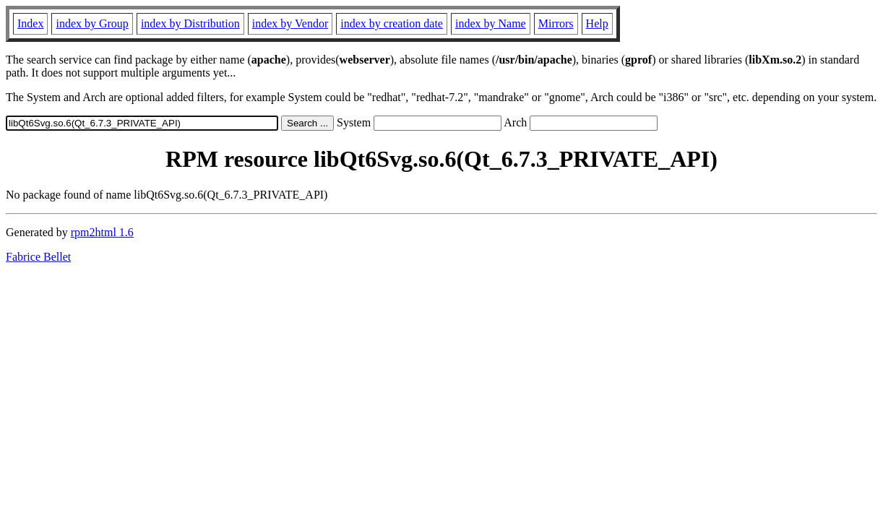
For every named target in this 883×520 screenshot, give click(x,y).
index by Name (490, 23)
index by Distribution (190, 23)
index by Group (92, 23)
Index (30, 23)
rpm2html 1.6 (102, 232)
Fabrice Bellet (38, 257)
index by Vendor (290, 23)
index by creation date (391, 23)
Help (597, 23)
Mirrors (556, 23)
